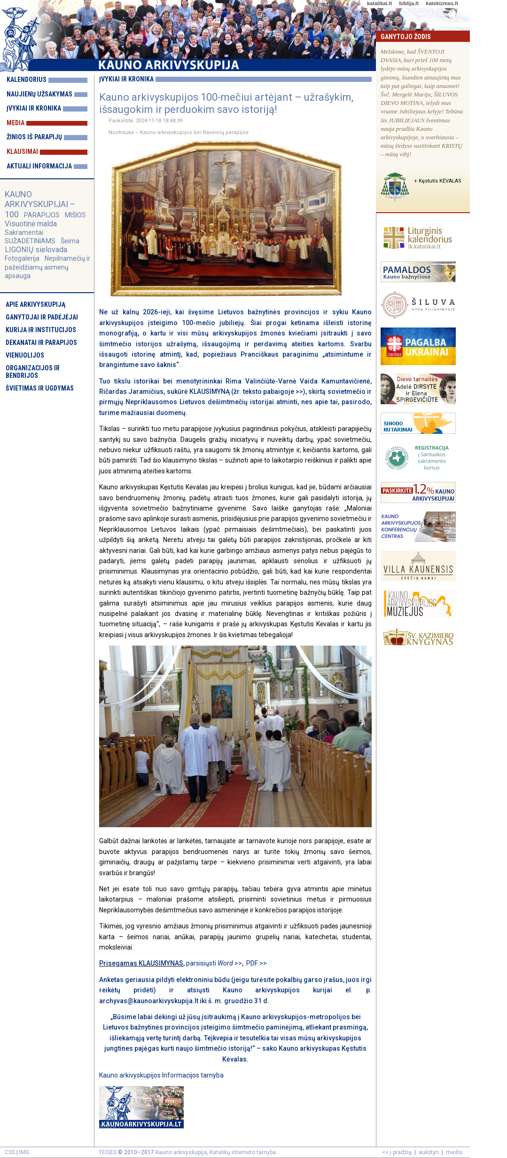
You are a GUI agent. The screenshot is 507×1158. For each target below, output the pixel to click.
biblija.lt (409, 3)
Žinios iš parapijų (34, 137)
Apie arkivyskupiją (35, 304)
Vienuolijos (25, 355)
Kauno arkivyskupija (181, 1152)
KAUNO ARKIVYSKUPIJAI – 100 (40, 204)
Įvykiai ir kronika (34, 108)
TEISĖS (108, 1152)
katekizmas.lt (442, 3)
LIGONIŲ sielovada (36, 249)
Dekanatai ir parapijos (41, 342)
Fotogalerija (22, 258)
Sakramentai (24, 232)
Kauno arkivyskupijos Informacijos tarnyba (161, 1075)
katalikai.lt (379, 3)
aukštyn (429, 1152)
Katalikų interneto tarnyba (243, 1152)
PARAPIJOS (42, 215)
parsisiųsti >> (214, 963)
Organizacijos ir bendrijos (33, 371)
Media (15, 123)
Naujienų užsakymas (39, 94)
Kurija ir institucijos (41, 330)
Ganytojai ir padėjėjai (42, 317)
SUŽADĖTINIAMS (30, 241)
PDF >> (256, 963)
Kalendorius (27, 79)
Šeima (70, 241)
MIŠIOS (75, 215)
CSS (10, 1152)
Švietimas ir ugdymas (40, 388)
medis (454, 1152)
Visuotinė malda (31, 223)
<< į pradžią (397, 1152)
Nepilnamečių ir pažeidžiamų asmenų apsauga (47, 267)
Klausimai (22, 151)
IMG (24, 1152)
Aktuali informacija (39, 166)
